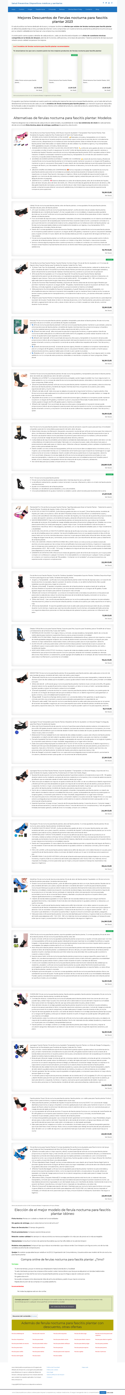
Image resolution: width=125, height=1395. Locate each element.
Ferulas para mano (17, 1347)
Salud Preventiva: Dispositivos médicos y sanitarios (37, 3)
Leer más (110, 1392)
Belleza (61, 9)
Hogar (30, 9)
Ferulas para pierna (101, 1347)
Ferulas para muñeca (39, 1347)
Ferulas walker (57, 1355)
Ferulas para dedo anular (60, 1339)
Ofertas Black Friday (75, 9)
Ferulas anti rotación (39, 1333)
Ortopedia (52, 9)
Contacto (89, 9)
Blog (97, 9)
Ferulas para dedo (38, 1339)
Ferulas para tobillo (38, 1351)
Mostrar (33, 1316)
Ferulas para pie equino (81, 1347)
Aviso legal (50, 1372)
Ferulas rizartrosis (100, 1351)
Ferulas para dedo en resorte (20, 1343)
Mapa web (85, 1367)
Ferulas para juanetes (101, 1343)
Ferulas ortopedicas (18, 1339)
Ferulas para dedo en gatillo (103, 1339)
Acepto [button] (103, 1392)
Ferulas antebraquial (18, 1333)
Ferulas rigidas (78, 1351)
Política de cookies (52, 1369)
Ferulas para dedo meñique (61, 1343)
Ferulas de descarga (80, 1333)
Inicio (13, 9)
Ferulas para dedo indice (40, 1343)
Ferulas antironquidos (60, 1333)
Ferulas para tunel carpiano (61, 1351)
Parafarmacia (40, 9)
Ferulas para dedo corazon (82, 1339)
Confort (21, 9)
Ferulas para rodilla (17, 1351)
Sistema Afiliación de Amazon (55, 1374)
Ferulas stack (36, 1355)
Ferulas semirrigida (17, 1355)
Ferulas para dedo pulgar (81, 1343)
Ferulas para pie (58, 1347)
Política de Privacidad (53, 1367)
